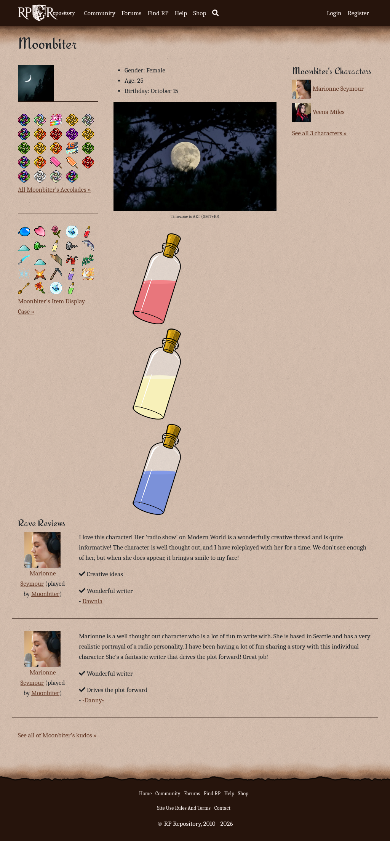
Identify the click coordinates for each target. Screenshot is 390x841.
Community (99, 13)
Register (358, 13)
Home (145, 793)
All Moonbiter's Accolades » (54, 189)
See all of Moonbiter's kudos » (57, 735)
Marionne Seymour (338, 88)
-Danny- (93, 700)
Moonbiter (45, 594)
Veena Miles (329, 111)
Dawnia (92, 601)
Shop (199, 13)
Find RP (157, 13)
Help (180, 13)
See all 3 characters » (319, 133)
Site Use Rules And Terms (184, 808)
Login (334, 13)
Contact (222, 808)
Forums (131, 13)
